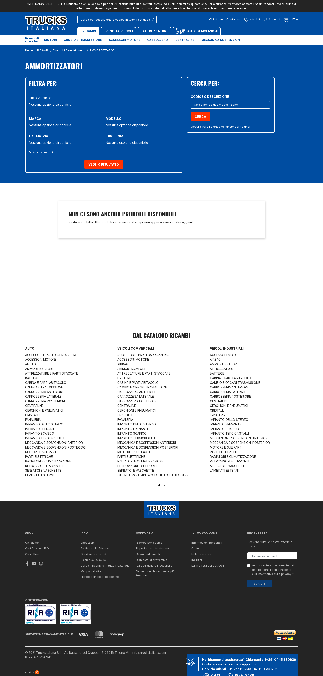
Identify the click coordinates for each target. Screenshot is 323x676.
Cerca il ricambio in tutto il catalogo (105, 565)
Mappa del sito (91, 571)
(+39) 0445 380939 (280, 659)
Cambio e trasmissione (83, 39)
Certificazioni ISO (37, 548)
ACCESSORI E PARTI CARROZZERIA (50, 355)
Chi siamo (216, 19)
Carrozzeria (157, 39)
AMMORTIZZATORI (39, 369)
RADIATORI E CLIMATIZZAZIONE (48, 461)
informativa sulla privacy (274, 574)
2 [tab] (164, 485)
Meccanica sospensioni (221, 39)
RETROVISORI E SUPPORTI (44, 466)
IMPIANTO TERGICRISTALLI (44, 438)
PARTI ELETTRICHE (39, 456)
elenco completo (222, 126)
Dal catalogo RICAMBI (161, 336)
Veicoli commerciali (135, 348)
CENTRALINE (34, 406)
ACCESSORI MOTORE (41, 359)
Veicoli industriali (227, 348)
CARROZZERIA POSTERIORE (45, 401)
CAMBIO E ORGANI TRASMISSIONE (142, 387)
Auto (29, 348)
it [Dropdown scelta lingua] (295, 19)
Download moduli (148, 554)
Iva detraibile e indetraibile (154, 565)
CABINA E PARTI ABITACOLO (45, 382)
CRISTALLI (32, 415)
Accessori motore (124, 39)
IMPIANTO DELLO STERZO (44, 424)
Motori (50, 39)
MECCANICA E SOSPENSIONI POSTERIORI (55, 447)
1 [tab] (159, 485)
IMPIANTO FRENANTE (41, 429)
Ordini (195, 548)
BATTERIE (32, 378)
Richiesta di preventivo (151, 559)
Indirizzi (196, 559)
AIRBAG (30, 364)
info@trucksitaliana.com (149, 652)
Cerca (200, 116)
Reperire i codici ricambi (152, 548)
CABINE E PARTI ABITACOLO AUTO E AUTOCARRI (153, 475)
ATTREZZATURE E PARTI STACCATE (51, 373)
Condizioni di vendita (95, 554)
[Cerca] (117, 19)
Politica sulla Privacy (95, 548)
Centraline (184, 39)
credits (32, 672)
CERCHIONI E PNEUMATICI (44, 410)
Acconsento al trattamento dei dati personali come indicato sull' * (273, 569)
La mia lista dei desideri (207, 565)
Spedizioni (88, 542)
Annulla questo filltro (45, 152)
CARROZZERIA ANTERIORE (44, 392)
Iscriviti (260, 583)
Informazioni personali (206, 542)
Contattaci (233, 19)
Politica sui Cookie (93, 559)
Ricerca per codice (149, 542)
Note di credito (201, 554)
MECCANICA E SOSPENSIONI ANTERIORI (54, 443)
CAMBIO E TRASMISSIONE (44, 387)
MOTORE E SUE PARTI (41, 452)
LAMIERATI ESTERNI (39, 475)
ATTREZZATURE (222, 369)
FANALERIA (33, 419)
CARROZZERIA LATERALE (43, 396)
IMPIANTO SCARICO (39, 433)
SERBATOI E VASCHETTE (43, 470)
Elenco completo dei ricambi (100, 576)
